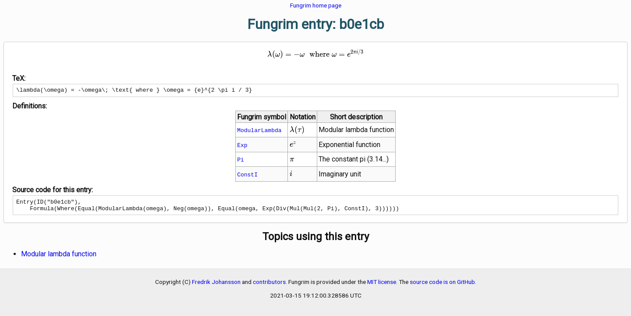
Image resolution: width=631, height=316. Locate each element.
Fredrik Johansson (216, 285)
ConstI (247, 176)
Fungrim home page (315, 5)
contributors (269, 285)
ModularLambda (259, 131)
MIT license (381, 285)
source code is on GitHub (442, 285)
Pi (240, 161)
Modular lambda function (58, 258)
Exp (242, 146)
